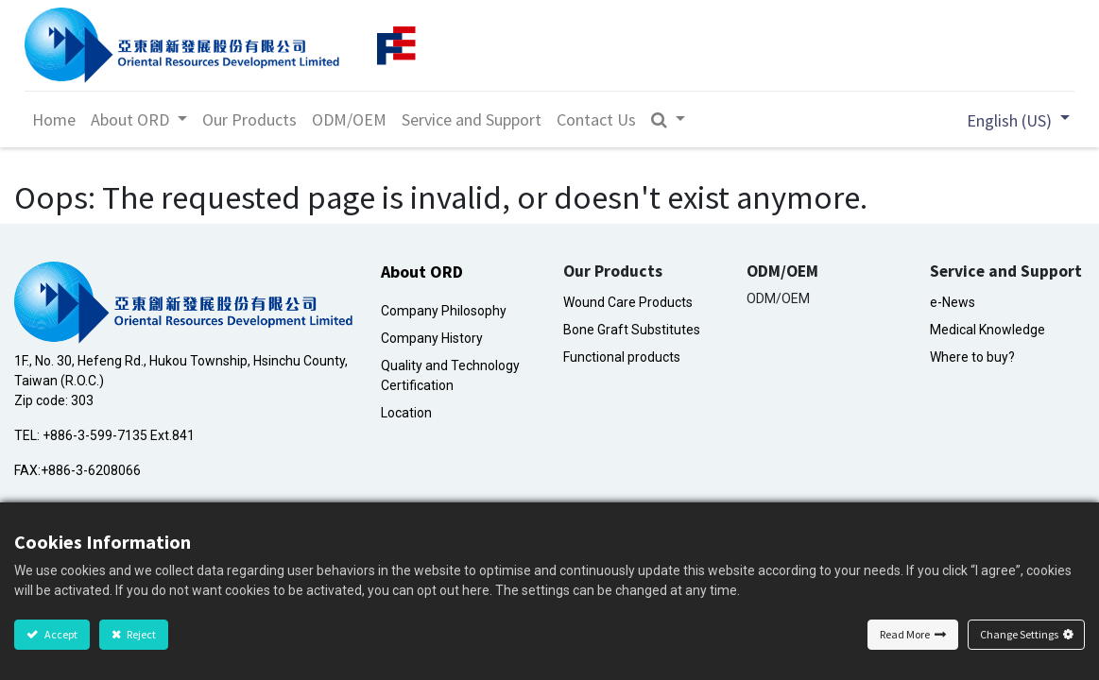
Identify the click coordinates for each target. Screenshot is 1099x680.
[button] (672, 119)
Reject (140, 634)
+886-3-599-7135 (95, 435)
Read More (905, 634)
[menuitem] (58, 119)
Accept (60, 634)
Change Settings (1019, 634)
